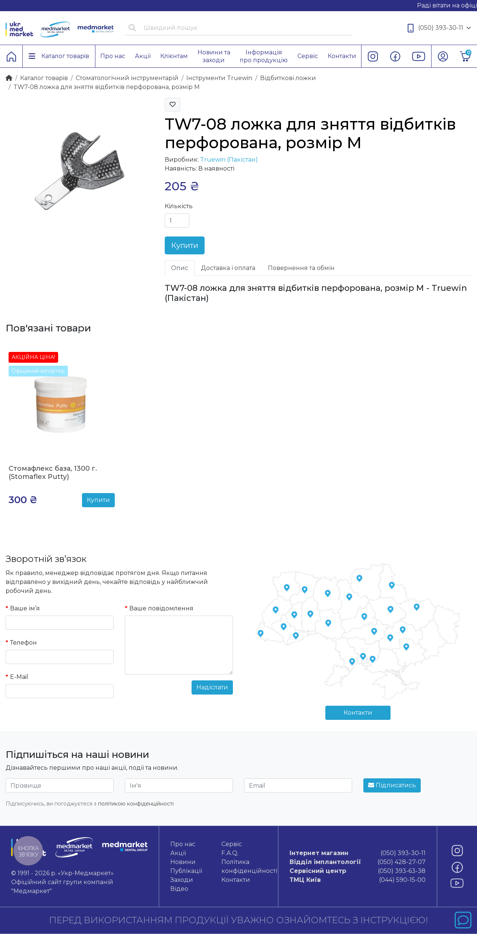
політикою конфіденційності (136, 803)
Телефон (23, 642)
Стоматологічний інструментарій (127, 78)
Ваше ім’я (25, 608)
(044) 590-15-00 (358, 880)
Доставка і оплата (228, 267)
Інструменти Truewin (219, 78)
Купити (184, 245)
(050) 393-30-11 (439, 28)
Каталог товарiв (44, 78)
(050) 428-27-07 (358, 862)
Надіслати (212, 687)
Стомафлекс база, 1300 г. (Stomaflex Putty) (53, 472)
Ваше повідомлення (161, 608)
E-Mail (19, 676)
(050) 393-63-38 (358, 871)
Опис (179, 267)
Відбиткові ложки (288, 78)
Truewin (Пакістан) (229, 159)
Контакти (358, 712)
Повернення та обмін (301, 267)
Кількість (179, 206)
